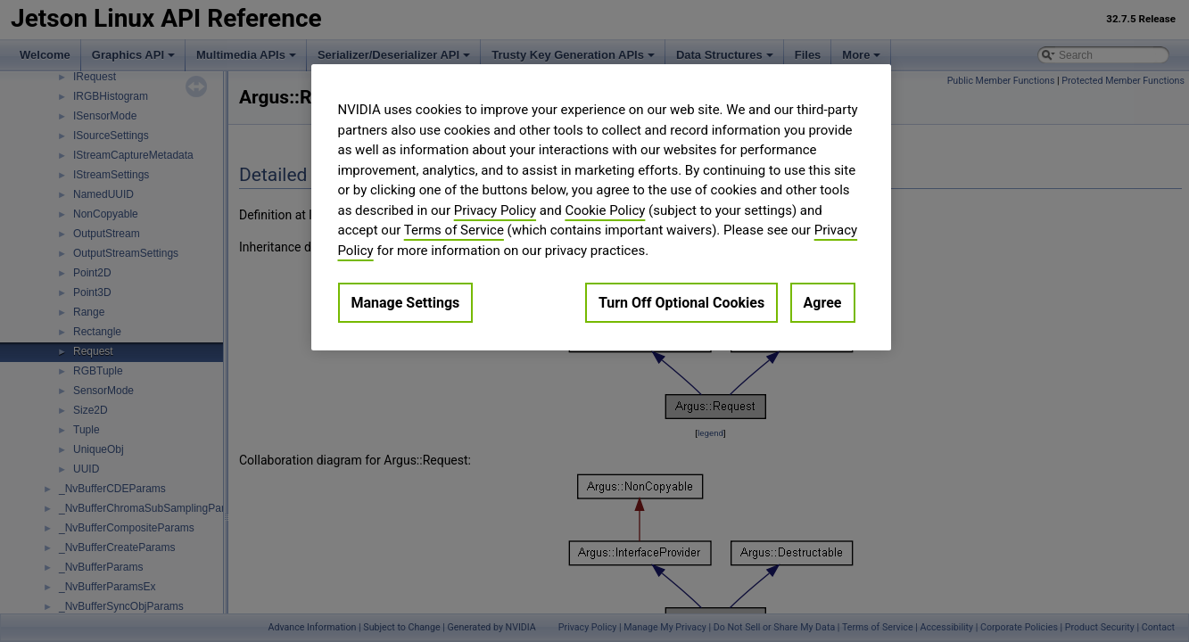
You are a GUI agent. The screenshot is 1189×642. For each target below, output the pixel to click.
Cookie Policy (605, 210)
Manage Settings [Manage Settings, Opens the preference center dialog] (405, 302)
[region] (601, 207)
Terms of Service (454, 230)
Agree (823, 302)
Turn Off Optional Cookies (681, 302)
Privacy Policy (495, 210)
